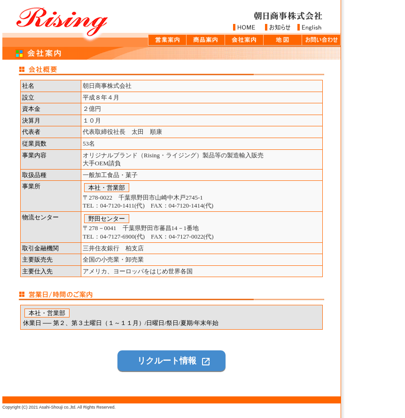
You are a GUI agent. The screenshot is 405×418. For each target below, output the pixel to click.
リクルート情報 (166, 360)
